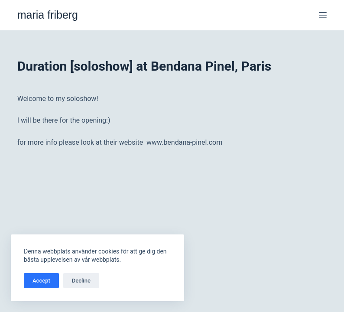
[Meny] (323, 15)
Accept (41, 280)
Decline (81, 280)
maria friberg (47, 15)
